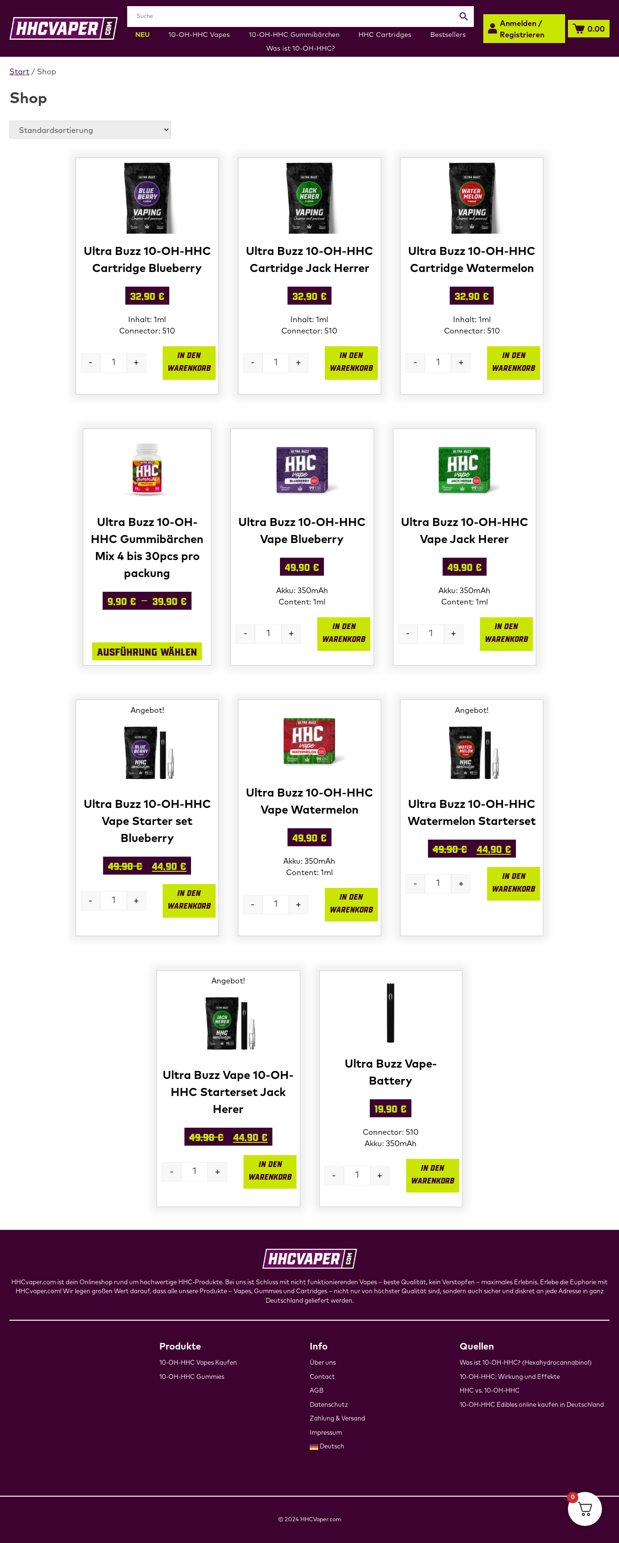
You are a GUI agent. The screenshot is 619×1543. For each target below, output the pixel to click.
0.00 (596, 29)
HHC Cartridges (384, 35)
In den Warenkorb (189, 361)
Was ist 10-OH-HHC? (300, 48)
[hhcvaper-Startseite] (63, 28)
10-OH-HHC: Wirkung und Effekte (510, 1377)
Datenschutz (329, 1405)
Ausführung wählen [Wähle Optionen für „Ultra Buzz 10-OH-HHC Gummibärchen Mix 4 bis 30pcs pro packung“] (147, 651)
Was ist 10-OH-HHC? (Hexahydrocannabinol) (526, 1363)
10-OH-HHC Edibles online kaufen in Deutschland (532, 1405)
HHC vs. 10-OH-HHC (490, 1391)
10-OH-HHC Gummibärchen (294, 35)
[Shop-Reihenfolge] (90, 130)
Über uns (323, 1363)
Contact (322, 1377)
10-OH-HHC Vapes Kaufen (198, 1363)
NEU (142, 35)
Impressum (326, 1433)
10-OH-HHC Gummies (191, 1377)
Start (19, 72)
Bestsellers (448, 35)
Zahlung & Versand (337, 1419)
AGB (316, 1391)
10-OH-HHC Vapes (199, 35)
